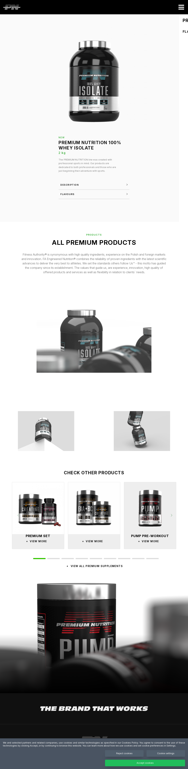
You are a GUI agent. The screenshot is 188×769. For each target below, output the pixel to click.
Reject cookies (124, 760)
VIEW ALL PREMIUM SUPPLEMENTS (97, 566)
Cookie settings (165, 760)
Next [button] (171, 513)
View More (35, 541)
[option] (38, 515)
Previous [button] (18, 513)
